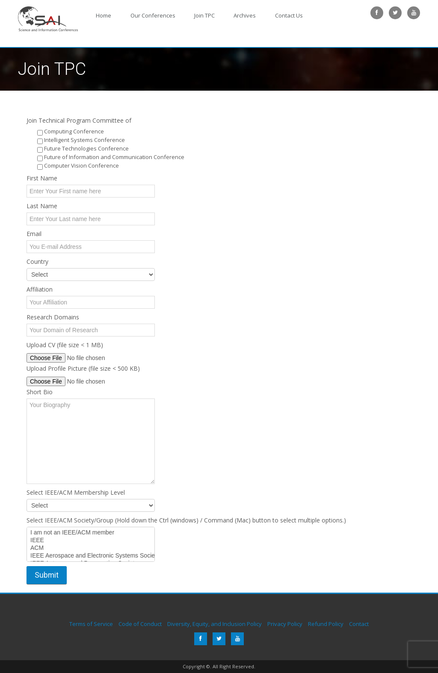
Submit (47, 575)
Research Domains (53, 317)
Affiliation (40, 289)
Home (100, 13)
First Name (42, 178)
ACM (91, 548)
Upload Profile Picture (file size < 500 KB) (83, 368)
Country (37, 261)
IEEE (91, 540)
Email (34, 234)
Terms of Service (91, 624)
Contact (359, 624)
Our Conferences (143, 13)
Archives (223, 13)
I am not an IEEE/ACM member (91, 533)
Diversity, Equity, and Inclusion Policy (214, 624)
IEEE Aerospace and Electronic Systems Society (91, 556)
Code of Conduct (140, 624)
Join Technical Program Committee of (79, 120)
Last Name (42, 206)
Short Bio (40, 392)
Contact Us (261, 13)
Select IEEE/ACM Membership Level (76, 492)
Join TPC (189, 13)
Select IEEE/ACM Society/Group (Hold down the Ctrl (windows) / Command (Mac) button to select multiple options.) (186, 520)
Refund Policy (325, 624)
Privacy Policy (284, 624)
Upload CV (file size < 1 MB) (65, 345)
